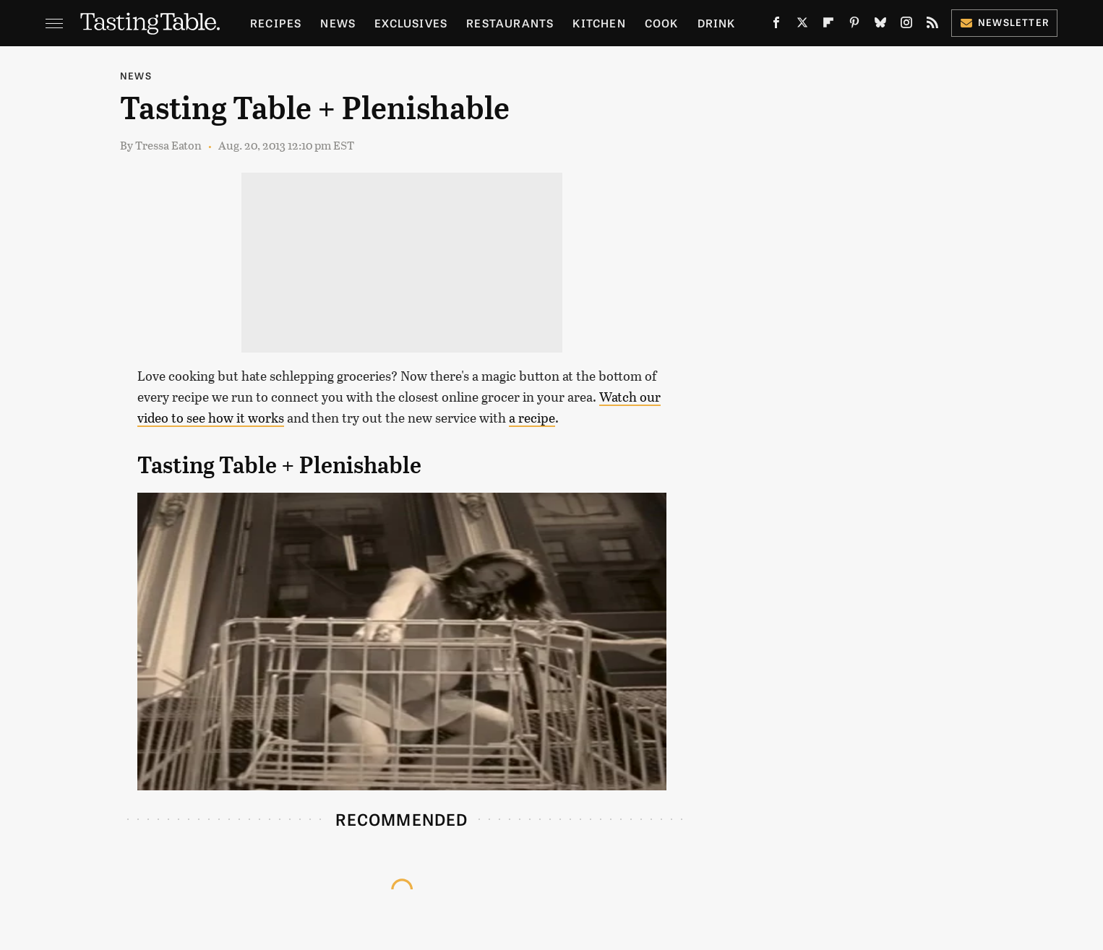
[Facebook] (776, 25)
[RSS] (932, 25)
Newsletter (1004, 22)
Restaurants (510, 22)
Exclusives (410, 22)
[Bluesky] (880, 25)
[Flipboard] (828, 25)
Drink (717, 22)
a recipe (532, 417)
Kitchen (598, 22)
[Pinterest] (854, 25)
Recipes (275, 22)
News (338, 22)
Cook (662, 22)
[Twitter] (802, 25)
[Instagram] (906, 25)
